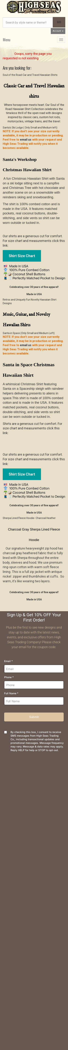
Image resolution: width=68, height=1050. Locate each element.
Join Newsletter (13, 862)
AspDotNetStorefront (29, 1024)
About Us (8, 850)
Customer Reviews (15, 891)
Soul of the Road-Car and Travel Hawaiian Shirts (30, 74)
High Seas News (13, 856)
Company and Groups (16, 879)
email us (25, 139)
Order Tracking (12, 787)
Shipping (8, 813)
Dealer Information (14, 874)
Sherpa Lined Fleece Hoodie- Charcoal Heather (29, 518)
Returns (8, 819)
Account (58, 31)
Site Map (8, 885)
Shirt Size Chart (22, 256)
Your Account (11, 798)
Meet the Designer (14, 868)
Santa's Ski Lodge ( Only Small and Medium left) (30, 127)
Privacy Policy (12, 830)
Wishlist (8, 793)
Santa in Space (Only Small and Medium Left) (29, 333)
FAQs (6, 824)
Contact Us (10, 781)
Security (8, 836)
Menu (6, 39)
